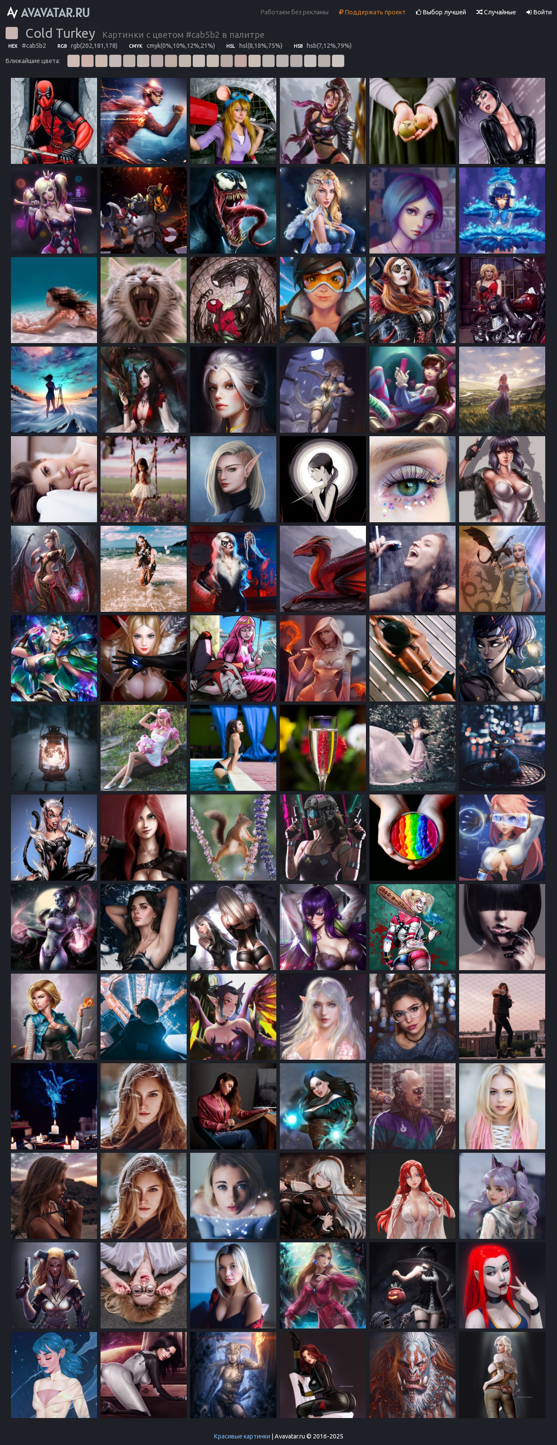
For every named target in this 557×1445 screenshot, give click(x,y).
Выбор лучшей (441, 12)
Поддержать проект (372, 12)
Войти (539, 12)
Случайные (496, 12)
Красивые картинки (242, 1436)
